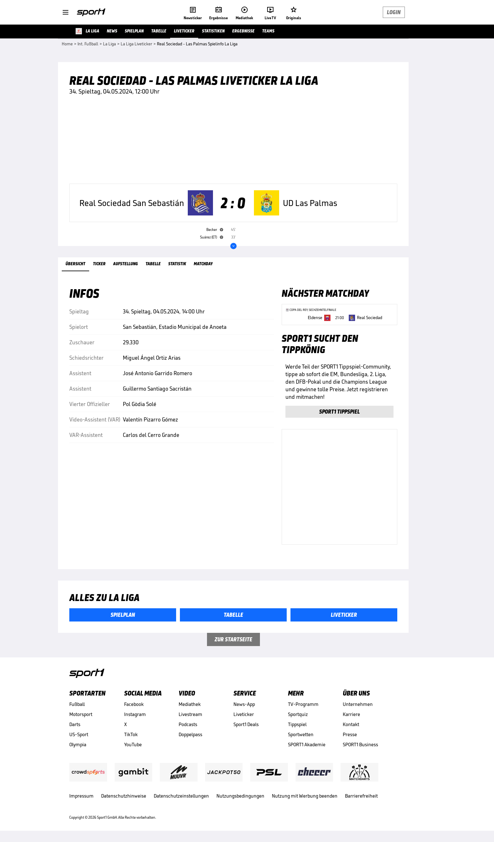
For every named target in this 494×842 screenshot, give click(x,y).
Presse (350, 734)
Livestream (190, 714)
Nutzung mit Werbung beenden (304, 796)
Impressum (81, 796)
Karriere (351, 714)
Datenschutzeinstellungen (181, 796)
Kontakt (351, 724)
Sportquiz (298, 714)
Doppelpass (190, 734)
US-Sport (78, 734)
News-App (244, 704)
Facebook (134, 704)
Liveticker (243, 714)
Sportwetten (300, 734)
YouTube (133, 744)
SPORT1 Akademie (306, 744)
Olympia (77, 744)
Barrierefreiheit (361, 796)
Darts (74, 724)
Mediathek (190, 704)
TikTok (131, 734)
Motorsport (80, 714)
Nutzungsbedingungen (240, 796)
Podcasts (188, 724)
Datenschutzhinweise (123, 796)
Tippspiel (297, 724)
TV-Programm (303, 704)
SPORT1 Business (360, 744)
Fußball (77, 704)
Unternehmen (358, 704)
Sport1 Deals (246, 724)
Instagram (135, 714)
